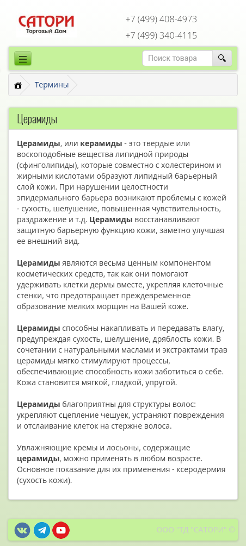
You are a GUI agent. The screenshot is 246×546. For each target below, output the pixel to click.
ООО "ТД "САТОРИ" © (195, 529)
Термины (52, 84)
